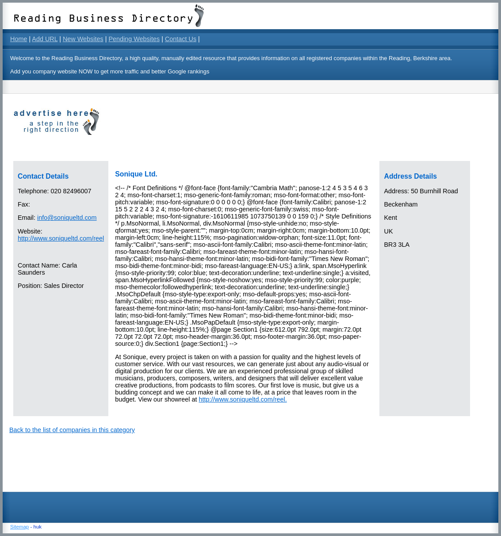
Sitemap (19, 526)
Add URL (44, 38)
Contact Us (180, 38)
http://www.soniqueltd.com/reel (61, 238)
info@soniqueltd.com (67, 217)
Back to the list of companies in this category (72, 429)
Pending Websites (134, 38)
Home (18, 38)
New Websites (83, 38)
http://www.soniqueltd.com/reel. (243, 399)
